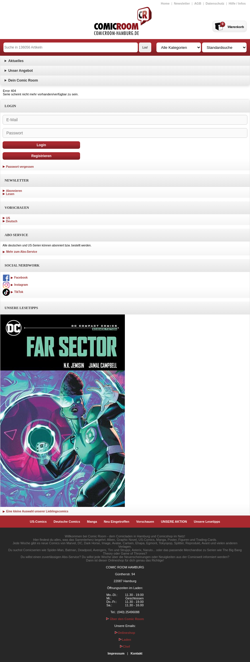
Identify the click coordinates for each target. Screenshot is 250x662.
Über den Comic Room (125, 619)
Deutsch (11, 221)
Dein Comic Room (23, 80)
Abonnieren (14, 190)
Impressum (116, 653)
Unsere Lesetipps (207, 521)
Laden (125, 639)
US (8, 218)
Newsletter (182, 3)
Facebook (15, 277)
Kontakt (136, 653)
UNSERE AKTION (174, 521)
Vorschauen (145, 521)
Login (41, 145)
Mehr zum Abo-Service (20, 251)
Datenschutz (215, 3)
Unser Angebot (20, 71)
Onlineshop (125, 632)
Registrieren (41, 156)
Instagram (15, 284)
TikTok (13, 292)
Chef (125, 646)
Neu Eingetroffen (116, 521)
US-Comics (38, 521)
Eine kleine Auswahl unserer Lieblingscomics (35, 511)
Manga (92, 521)
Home (165, 3)
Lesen (10, 194)
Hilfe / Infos (237, 3)
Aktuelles (16, 61)
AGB (197, 3)
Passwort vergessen (20, 166)
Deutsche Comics (67, 521)
